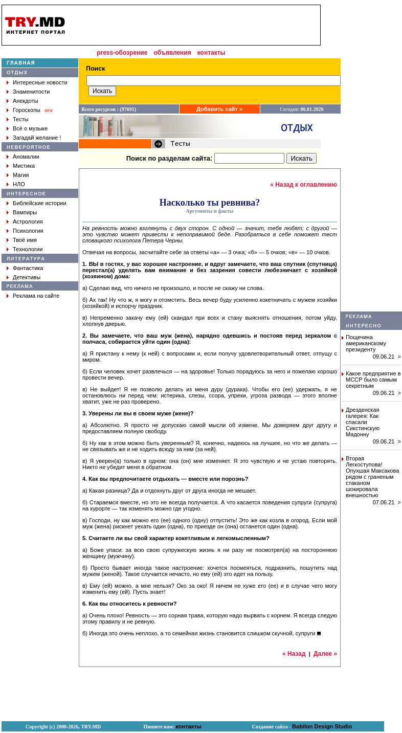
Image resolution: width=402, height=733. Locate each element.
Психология (28, 231)
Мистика (24, 166)
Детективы (26, 277)
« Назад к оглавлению (303, 184)
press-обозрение (122, 52)
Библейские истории (39, 203)
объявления (172, 52)
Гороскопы (26, 110)
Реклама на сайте (36, 296)
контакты (211, 52)
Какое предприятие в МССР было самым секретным (373, 379)
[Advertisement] (196, 25)
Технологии (27, 249)
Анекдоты (25, 101)
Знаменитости (31, 91)
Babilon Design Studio (322, 726)
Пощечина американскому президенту (366, 343)
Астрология (28, 221)
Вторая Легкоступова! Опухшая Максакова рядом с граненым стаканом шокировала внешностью (372, 476)
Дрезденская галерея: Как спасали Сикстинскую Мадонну (362, 422)
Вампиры (25, 212)
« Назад (294, 653)
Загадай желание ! (37, 138)
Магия (21, 175)
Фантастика (28, 268)
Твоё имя (25, 240)
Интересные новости (40, 82)
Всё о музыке (30, 128)
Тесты (21, 119)
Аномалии (26, 156)
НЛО (19, 184)
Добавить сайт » (219, 109)
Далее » (325, 653)
